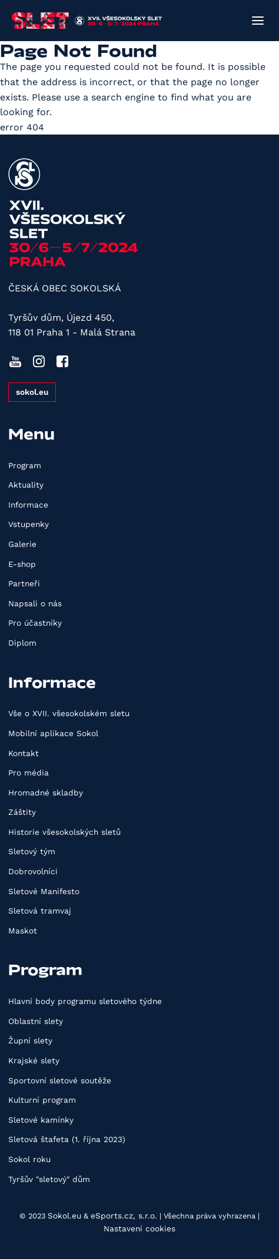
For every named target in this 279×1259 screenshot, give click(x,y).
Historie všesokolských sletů (64, 832)
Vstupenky (28, 524)
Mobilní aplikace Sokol (53, 733)
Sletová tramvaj (39, 910)
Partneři (24, 583)
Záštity (22, 812)
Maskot (22, 930)
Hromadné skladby (45, 792)
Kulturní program (42, 1099)
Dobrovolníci (33, 871)
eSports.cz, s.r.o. (124, 1215)
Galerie (22, 544)
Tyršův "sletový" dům (49, 1179)
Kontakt (23, 753)
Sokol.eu (64, 1215)
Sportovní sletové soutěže (59, 1080)
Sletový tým (31, 851)
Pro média (28, 772)
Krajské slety (33, 1060)
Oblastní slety (35, 1021)
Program (24, 465)
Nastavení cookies (139, 1228)
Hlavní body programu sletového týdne (85, 1001)
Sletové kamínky (41, 1119)
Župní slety (30, 1040)
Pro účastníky (35, 622)
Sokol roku (29, 1159)
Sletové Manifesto (43, 891)
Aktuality (26, 484)
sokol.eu (32, 392)
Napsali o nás (35, 603)
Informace (28, 504)
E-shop (22, 564)
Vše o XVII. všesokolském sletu (68, 713)
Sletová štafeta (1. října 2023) (66, 1139)
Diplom (22, 642)
